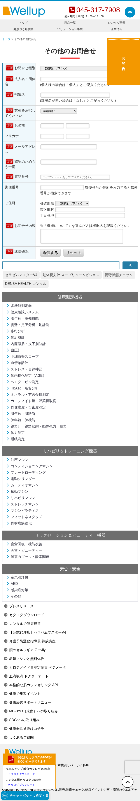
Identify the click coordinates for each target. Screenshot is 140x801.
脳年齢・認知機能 (22, 318)
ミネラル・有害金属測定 (27, 394)
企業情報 (116, 29)
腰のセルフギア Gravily (25, 650)
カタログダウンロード (24, 615)
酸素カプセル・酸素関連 (27, 557)
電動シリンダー (20, 479)
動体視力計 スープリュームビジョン (71, 275)
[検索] (60, 265)
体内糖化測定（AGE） (26, 375)
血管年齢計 (17, 363)
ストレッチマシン (22, 504)
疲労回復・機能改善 (24, 544)
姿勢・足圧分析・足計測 (27, 325)
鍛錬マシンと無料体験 (24, 659)
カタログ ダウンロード (21, 774)
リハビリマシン (20, 498)
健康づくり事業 (23, 29)
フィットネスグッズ (24, 517)
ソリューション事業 (70, 29)
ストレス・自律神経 (24, 369)
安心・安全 (70, 568)
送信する (50, 253)
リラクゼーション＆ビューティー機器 (70, 535)
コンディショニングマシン (29, 466)
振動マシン (17, 491)
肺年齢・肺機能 (20, 420)
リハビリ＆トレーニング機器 (70, 451)
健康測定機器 (70, 297)
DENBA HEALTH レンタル (25, 284)
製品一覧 (70, 22)
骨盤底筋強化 (19, 523)
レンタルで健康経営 (22, 624)
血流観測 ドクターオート (26, 676)
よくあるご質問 (19, 737)
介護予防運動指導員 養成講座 (30, 641)
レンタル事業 (116, 22)
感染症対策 (17, 590)
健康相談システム (22, 312)
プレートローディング (26, 472)
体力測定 (15, 433)
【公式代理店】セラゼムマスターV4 (35, 632)
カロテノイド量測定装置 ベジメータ (35, 667)
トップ (23, 22)
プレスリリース (19, 606)
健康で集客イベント (22, 694)
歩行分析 (15, 331)
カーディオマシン (22, 485)
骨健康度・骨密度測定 (26, 407)
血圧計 (13, 350)
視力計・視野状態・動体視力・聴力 (36, 426)
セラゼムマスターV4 (21, 275)
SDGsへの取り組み (22, 720)
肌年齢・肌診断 (20, 413)
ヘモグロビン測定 (22, 382)
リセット (74, 253)
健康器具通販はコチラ (24, 729)
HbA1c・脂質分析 (22, 388)
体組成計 (15, 337)
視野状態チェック (119, 275)
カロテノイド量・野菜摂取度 (31, 401)
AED (12, 583)
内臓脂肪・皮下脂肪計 (26, 344)
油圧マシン (17, 460)
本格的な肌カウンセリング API (31, 685)
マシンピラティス (22, 510)
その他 (13, 596)
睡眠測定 (15, 439)
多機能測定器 (19, 306)
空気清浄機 (17, 577)
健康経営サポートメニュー (27, 702)
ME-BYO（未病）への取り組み (31, 711)
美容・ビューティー (24, 550)
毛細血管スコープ (22, 356)
